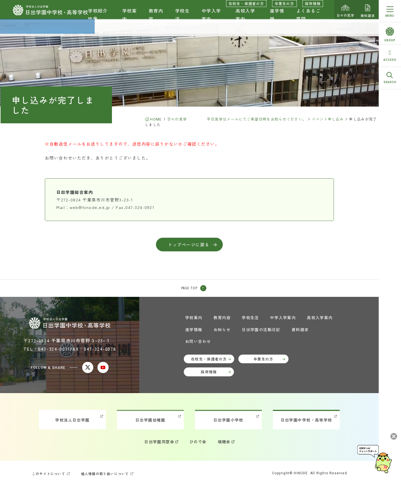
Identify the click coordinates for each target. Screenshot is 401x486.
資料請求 (368, 11)
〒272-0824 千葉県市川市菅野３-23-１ (66, 340)
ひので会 (198, 441)
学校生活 (182, 18)
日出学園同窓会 (159, 441)
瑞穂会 (224, 441)
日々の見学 (345, 11)
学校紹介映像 (97, 18)
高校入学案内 (245, 18)
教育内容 (156, 18)
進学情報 (277, 18)
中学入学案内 (211, 18)
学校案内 (129, 18)
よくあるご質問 (308, 18)
